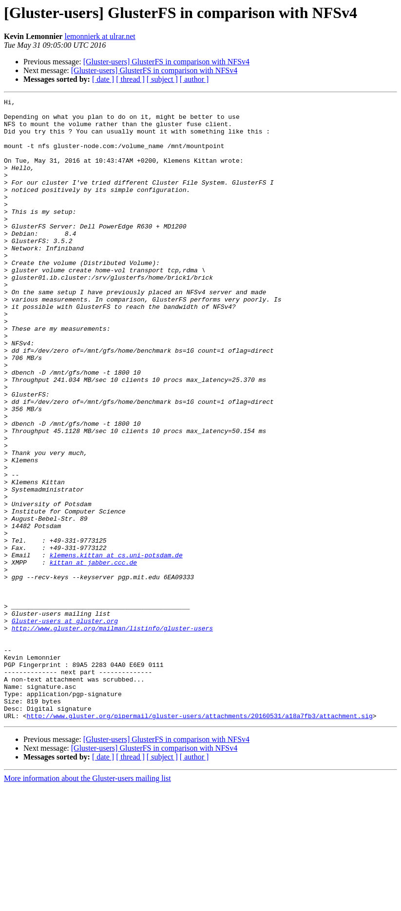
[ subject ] (162, 79)
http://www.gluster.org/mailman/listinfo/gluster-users (112, 734)
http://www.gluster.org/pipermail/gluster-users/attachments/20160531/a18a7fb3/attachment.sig (200, 839)
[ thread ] (130, 79)
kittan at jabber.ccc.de (93, 655)
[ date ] (103, 79)
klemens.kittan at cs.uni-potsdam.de (116, 647)
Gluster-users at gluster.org (65, 725)
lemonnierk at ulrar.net (99, 36)
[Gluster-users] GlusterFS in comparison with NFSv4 (166, 61)
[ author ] (194, 79)
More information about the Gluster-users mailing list (87, 902)
